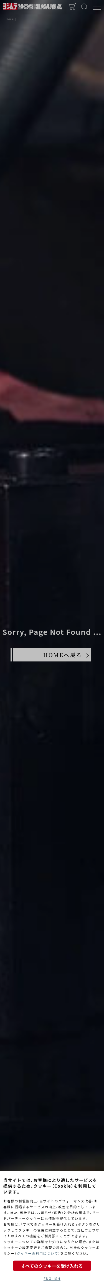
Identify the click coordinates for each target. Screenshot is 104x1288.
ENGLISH (52, 1278)
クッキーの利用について (37, 1253)
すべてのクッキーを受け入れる (52, 1266)
